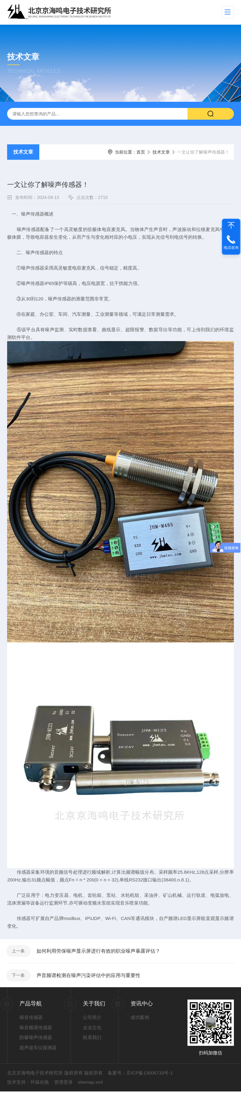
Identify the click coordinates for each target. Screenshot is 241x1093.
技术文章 (23, 152)
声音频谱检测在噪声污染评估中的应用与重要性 (89, 976)
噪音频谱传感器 (35, 1028)
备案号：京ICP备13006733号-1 (140, 1074)
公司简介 (92, 1018)
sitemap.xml (90, 1083)
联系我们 (92, 1038)
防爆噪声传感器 (35, 1038)
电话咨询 (231, 247)
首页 (140, 152)
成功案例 (140, 1018)
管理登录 (63, 1083)
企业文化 (92, 1028)
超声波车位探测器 (38, 1048)
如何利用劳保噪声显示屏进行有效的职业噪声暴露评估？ (99, 951)
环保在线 (39, 1083)
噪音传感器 (31, 1018)
